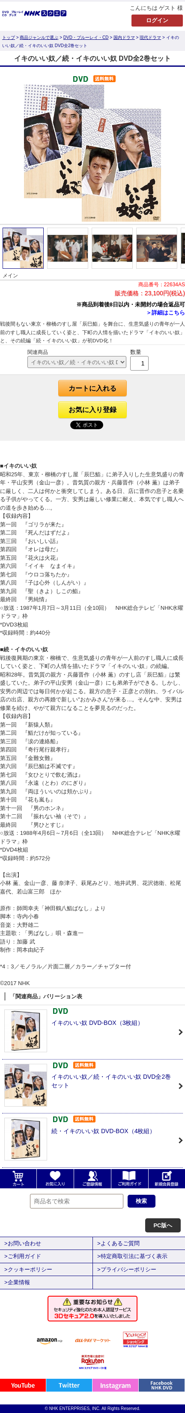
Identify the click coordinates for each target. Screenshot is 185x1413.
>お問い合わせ (22, 1243)
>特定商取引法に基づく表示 (132, 1256)
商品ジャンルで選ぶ (39, 37)
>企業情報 (17, 1282)
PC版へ (162, 1225)
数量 (135, 352)
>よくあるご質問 (118, 1243)
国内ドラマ (124, 37)
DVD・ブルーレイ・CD (86, 37)
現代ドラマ (150, 37)
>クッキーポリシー (28, 1269)
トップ (8, 37)
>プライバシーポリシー (126, 1269)
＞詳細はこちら (165, 312)
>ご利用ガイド (22, 1256)
